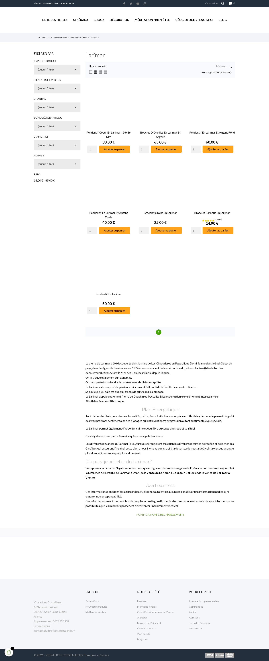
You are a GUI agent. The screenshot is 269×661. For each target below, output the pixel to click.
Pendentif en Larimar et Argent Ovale (108, 215)
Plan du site (143, 633)
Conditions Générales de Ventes (155, 612)
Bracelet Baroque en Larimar (212, 212)
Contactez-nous (146, 628)
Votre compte (200, 592)
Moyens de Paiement (149, 622)
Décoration (119, 19)
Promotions (92, 601)
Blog (223, 19)
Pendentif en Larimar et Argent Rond (212, 132)
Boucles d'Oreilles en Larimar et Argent (160, 134)
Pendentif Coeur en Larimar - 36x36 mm (108, 134)
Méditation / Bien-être (152, 19)
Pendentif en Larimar (109, 294)
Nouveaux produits (96, 606)
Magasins (142, 639)
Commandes (196, 606)
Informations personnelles (204, 601)
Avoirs (192, 612)
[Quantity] (92, 149)
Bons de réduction (199, 622)
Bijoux (99, 19)
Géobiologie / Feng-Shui (194, 19)
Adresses (194, 617)
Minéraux (80, 19)
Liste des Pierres (55, 19)
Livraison (142, 601)
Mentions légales (147, 606)
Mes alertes (195, 628)
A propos (142, 617)
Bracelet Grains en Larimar (160, 212)
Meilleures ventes (95, 612)
